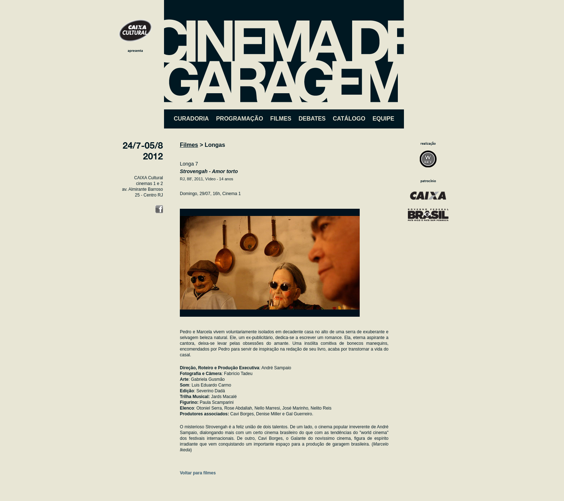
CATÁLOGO (349, 119)
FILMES (280, 119)
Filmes (189, 145)
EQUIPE (383, 119)
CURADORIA (191, 119)
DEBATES (312, 119)
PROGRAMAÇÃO (239, 119)
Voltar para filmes (198, 472)
